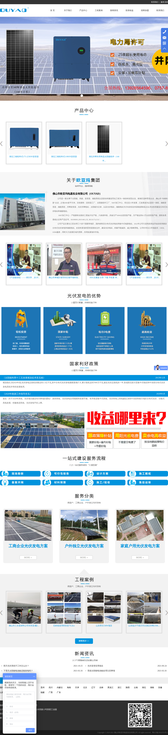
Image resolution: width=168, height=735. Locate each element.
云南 (136, 687)
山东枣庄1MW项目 (104, 626)
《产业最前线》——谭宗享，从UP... (24, 278)
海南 (69, 687)
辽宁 (93, 687)
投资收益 (129, 10)
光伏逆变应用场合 (95, 666)
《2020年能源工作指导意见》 (17, 394)
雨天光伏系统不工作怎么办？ (16, 666)
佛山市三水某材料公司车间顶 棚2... (24, 626)
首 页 (52, 10)
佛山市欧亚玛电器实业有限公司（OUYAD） (77, 193)
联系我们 (154, 2)
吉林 (101, 687)
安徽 (160, 687)
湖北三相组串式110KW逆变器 (64, 157)
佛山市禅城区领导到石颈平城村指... (64, 278)
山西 (2, 692)
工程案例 (99, 10)
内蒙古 (60, 687)
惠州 (2, 687)
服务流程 (164, 2)
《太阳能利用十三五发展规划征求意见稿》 (24, 378)
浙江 (120, 687)
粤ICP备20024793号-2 (160, 732)
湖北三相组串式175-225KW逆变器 (24, 157)
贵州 (43, 687)
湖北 (144, 687)
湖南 (152, 687)
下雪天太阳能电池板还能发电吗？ (18, 671)
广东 (59, 692)
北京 (85, 687)
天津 (77, 687)
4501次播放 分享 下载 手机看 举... (104, 278)
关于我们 (68, 10)
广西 (51, 692)
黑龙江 (110, 687)
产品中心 (83, 10)
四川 (51, 687)
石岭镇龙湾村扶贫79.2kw (64, 626)
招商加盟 (145, 10)
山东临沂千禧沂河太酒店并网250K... (144, 626)
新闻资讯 (114, 10)
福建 (43, 692)
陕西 (128, 687)
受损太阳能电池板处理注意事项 (101, 671)
